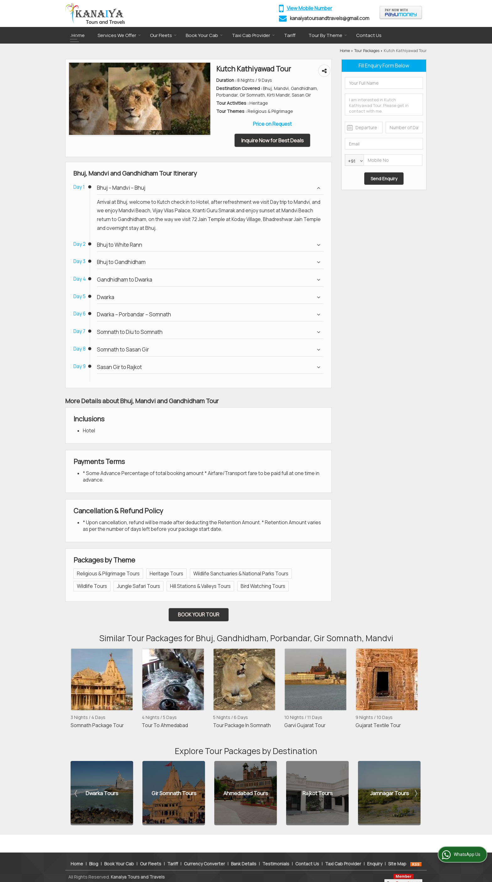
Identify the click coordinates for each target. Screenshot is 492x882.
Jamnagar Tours (389, 793)
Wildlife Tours (92, 586)
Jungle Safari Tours (138, 586)
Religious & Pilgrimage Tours (108, 573)
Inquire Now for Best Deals (272, 140)
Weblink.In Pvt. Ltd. (141, 872)
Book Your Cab (204, 35)
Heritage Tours (166, 573)
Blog (93, 852)
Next (415, 691)
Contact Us (369, 35)
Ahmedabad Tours (245, 793)
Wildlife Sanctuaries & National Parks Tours (240, 573)
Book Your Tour (198, 614)
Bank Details (243, 852)
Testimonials (275, 852)
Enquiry (374, 852)
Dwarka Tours (102, 793)
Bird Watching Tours (263, 586)
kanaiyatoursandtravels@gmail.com (329, 18)
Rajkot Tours (317, 793)
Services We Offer (119, 35)
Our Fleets (163, 35)
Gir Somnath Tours (174, 793)
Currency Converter (204, 852)
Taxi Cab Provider (253, 35)
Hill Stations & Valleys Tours (200, 586)
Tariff (290, 35)
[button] (309, 8)
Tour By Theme (327, 35)
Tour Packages (366, 50)
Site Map (397, 852)
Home (78, 35)
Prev (77, 691)
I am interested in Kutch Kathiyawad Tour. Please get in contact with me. (384, 104)
